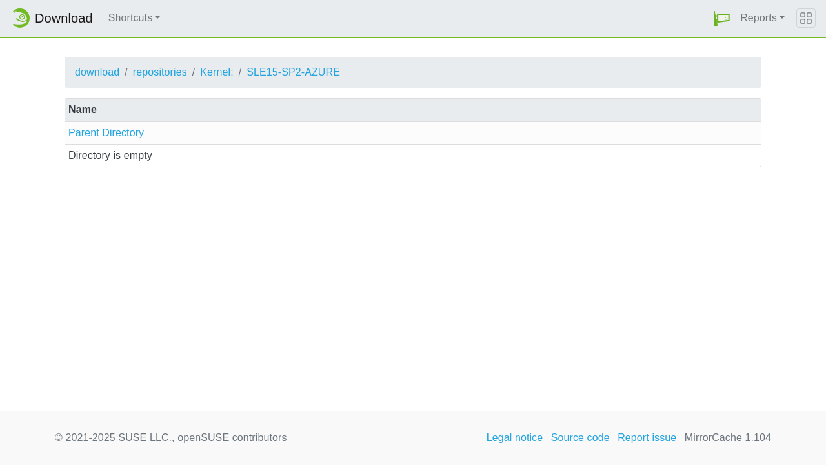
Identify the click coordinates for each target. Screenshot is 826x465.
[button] (722, 18)
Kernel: (216, 72)
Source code (580, 437)
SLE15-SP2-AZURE (293, 72)
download (97, 72)
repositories (160, 72)
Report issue (647, 437)
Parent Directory (106, 132)
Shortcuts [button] (130, 17)
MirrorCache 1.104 (728, 437)
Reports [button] (758, 17)
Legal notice (515, 437)
